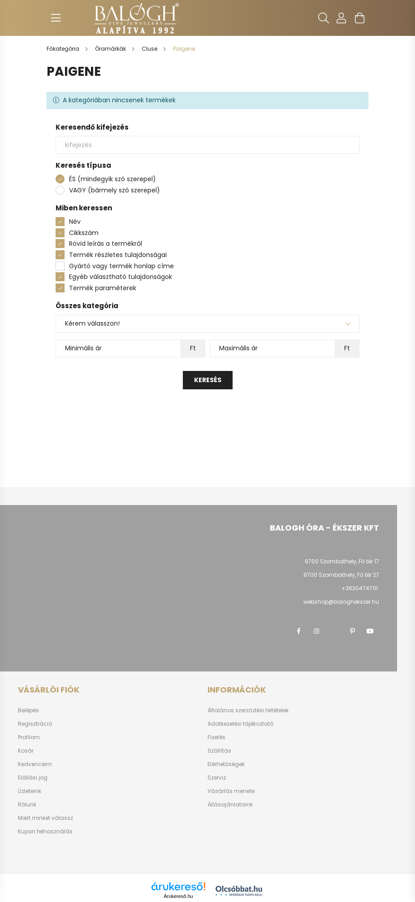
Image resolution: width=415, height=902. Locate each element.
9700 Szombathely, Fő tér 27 (341, 575)
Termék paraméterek (102, 287)
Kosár (26, 751)
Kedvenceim (35, 764)
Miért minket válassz (45, 818)
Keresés (207, 379)
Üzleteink (29, 791)
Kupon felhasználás (45, 831)
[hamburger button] (56, 18)
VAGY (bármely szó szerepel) (114, 190)
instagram (316, 631)
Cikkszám (84, 232)
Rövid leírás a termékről (105, 243)
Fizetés (216, 737)
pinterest (352, 631)
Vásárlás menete (231, 791)
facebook (298, 631)
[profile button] (341, 18)
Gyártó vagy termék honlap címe (121, 265)
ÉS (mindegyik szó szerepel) (112, 178)
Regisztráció (35, 724)
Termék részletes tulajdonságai (118, 254)
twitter (334, 631)
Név (75, 221)
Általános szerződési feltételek (248, 710)
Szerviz (217, 778)
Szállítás (219, 751)
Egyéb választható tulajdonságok (120, 276)
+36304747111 (360, 588)
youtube (370, 631)
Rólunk (27, 805)
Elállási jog (33, 778)
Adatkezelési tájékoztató (240, 724)
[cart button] (359, 18)
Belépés (28, 710)
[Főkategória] (64, 48)
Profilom (29, 737)
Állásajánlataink (230, 805)
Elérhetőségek (226, 764)
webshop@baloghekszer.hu (341, 602)
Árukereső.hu (178, 896)
